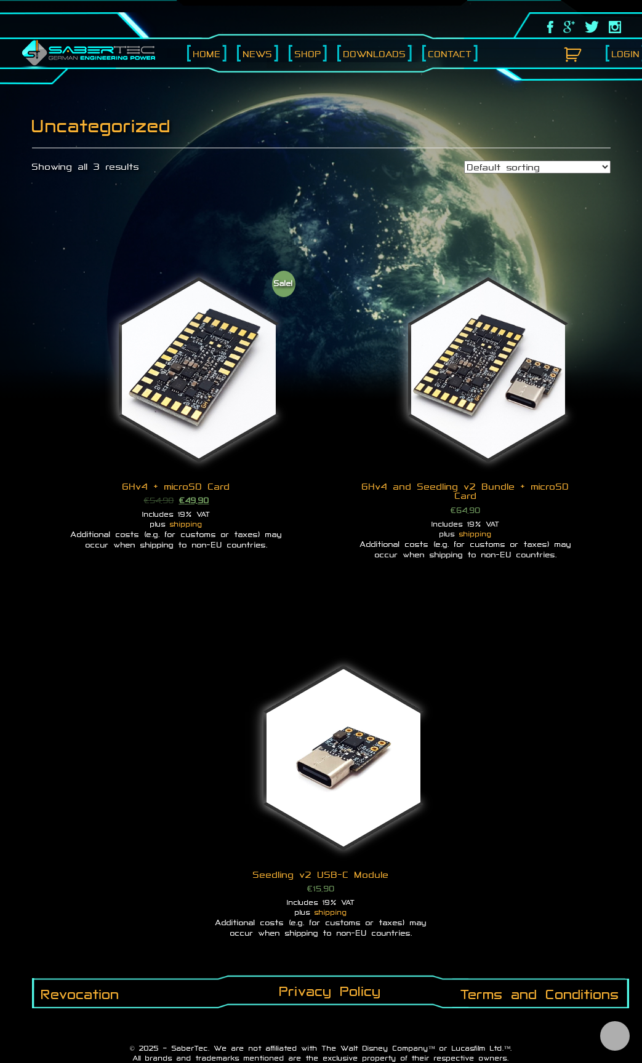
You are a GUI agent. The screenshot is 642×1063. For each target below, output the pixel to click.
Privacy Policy (330, 991)
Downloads (374, 54)
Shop (308, 54)
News (258, 54)
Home (207, 54)
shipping (186, 524)
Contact (450, 54)
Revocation (80, 994)
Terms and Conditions (540, 994)
